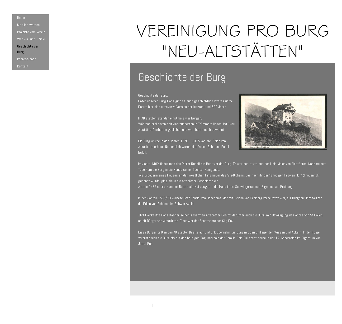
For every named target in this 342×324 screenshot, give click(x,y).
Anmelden (321, 310)
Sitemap (177, 305)
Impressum (144, 305)
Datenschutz (161, 305)
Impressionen (26, 59)
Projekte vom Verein (31, 31)
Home (21, 17)
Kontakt (22, 66)
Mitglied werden (28, 24)
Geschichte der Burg (27, 49)
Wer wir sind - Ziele (31, 39)
